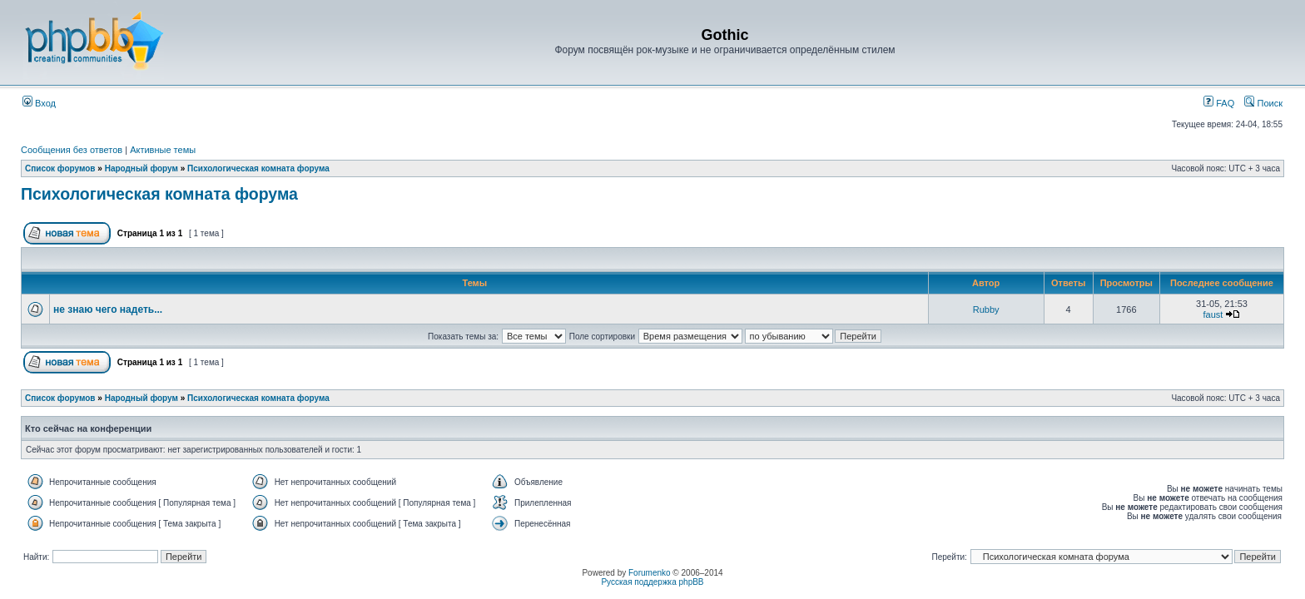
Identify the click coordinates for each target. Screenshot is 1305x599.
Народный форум (141, 168)
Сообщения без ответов (71, 150)
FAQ (1218, 103)
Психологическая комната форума (258, 168)
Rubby (986, 309)
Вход (39, 103)
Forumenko (649, 572)
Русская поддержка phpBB (652, 582)
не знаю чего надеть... (107, 309)
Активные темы (163, 150)
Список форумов (60, 168)
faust (1213, 314)
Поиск (1263, 103)
